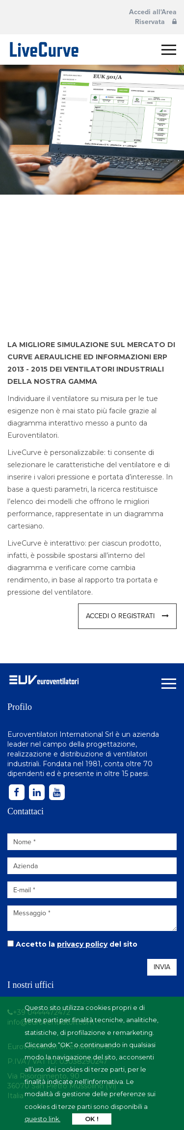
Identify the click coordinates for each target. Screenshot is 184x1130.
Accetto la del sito (76, 944)
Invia (162, 967)
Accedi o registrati (127, 616)
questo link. (42, 1119)
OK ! (92, 1119)
